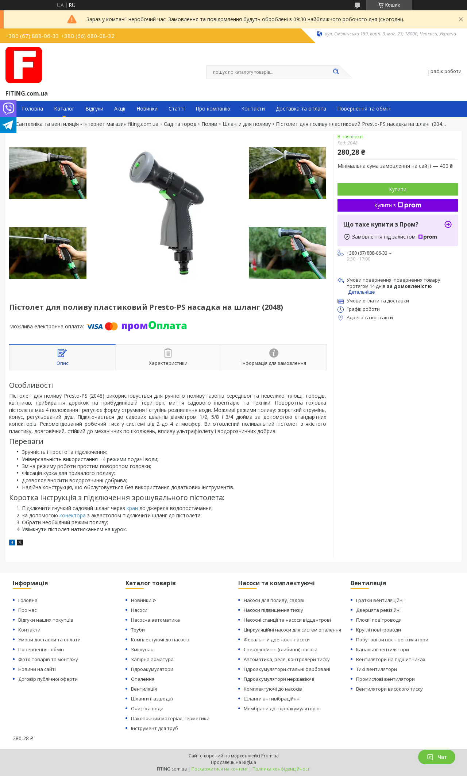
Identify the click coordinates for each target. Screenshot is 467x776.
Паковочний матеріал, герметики (170, 718)
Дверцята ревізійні (378, 610)
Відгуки (94, 108)
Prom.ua (270, 756)
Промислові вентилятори (385, 679)
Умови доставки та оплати (49, 639)
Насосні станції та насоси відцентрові (287, 620)
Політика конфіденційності (281, 769)
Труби (138, 629)
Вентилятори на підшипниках (390, 659)
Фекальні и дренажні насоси (277, 639)
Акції (120, 108)
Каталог (64, 108)
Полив (209, 124)
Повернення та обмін (363, 108)
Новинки (147, 108)
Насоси (139, 610)
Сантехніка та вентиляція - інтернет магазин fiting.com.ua (87, 124)
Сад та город (180, 124)
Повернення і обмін (41, 649)
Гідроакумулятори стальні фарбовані (287, 669)
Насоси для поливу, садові (274, 600)
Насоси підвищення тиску (273, 610)
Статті (177, 108)
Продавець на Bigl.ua (233, 762)
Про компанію (213, 108)
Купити (397, 189)
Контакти (253, 108)
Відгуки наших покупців (45, 620)
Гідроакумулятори (152, 669)
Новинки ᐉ (143, 600)
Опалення (142, 679)
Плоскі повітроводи (379, 620)
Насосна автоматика (155, 620)
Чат (437, 757)
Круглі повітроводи (378, 629)
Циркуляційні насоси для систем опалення (292, 629)
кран (132, 508)
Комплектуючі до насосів (160, 639)
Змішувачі (143, 649)
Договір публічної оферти (48, 679)
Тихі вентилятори (376, 669)
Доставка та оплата (301, 108)
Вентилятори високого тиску (389, 689)
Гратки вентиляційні (380, 600)
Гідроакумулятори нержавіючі (279, 679)
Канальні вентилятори (382, 649)
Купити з (397, 205)
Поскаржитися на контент (220, 769)
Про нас (27, 610)
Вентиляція (144, 689)
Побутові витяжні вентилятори (392, 639)
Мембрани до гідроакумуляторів (282, 708)
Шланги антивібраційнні (272, 698)
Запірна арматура (152, 659)
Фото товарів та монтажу (48, 659)
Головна (32, 108)
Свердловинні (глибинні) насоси (280, 649)
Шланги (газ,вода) (152, 698)
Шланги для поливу (247, 124)
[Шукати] (335, 71)
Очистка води (147, 708)
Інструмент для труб (154, 728)
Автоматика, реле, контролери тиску (287, 659)
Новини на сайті (37, 669)
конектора (72, 515)
